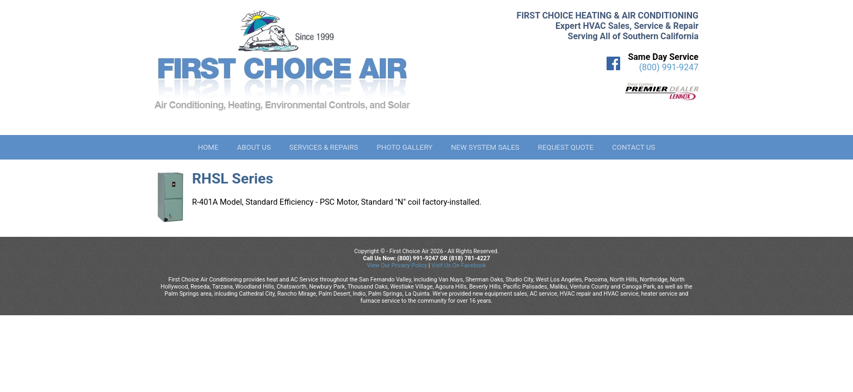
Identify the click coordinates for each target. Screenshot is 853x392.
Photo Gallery (404, 147)
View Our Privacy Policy (397, 265)
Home (208, 147)
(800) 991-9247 (669, 67)
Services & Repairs (323, 147)
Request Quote (566, 147)
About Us (253, 147)
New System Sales (485, 147)
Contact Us (633, 147)
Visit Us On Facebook (458, 265)
